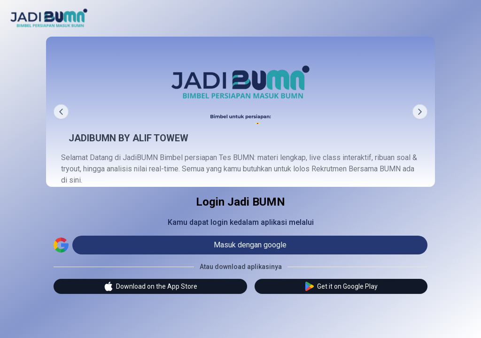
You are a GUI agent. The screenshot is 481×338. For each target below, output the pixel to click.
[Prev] (61, 111)
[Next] (419, 111)
